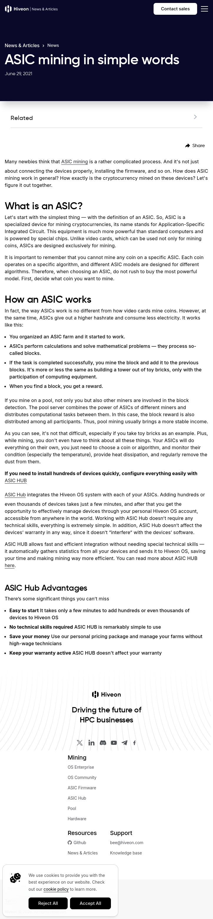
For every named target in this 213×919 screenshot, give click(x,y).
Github (77, 842)
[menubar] (195, 145)
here (9, 565)
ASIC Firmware (82, 787)
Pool (72, 808)
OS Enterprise (81, 767)
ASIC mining (74, 161)
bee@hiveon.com (126, 842)
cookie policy (56, 889)
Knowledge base (126, 852)
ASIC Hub (15, 495)
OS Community (82, 777)
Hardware (77, 818)
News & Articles (22, 45)
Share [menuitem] (195, 145)
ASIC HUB (16, 480)
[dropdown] (203, 9)
